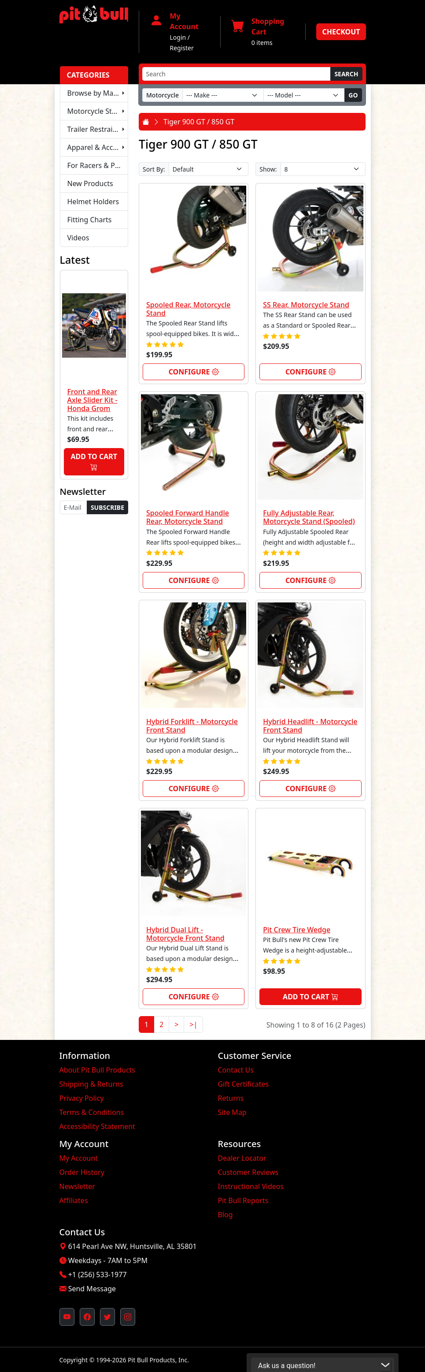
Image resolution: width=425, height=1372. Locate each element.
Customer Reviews (248, 1172)
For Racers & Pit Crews (98, 165)
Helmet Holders (93, 201)
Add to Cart (94, 462)
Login (178, 37)
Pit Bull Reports (243, 1200)
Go (353, 95)
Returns (231, 1098)
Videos (78, 238)
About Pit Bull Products (97, 1070)
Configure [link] (194, 371)
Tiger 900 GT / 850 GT (198, 122)
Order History (81, 1172)
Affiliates (73, 1200)
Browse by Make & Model (98, 93)
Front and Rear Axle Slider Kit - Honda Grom (92, 400)
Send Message (92, 1288)
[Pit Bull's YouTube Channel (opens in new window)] (66, 1317)
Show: (268, 169)
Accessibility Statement (97, 1126)
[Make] (223, 95)
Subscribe (107, 507)
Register (182, 48)
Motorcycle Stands (97, 111)
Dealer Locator (242, 1158)
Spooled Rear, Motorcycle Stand (188, 309)
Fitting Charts (89, 219)
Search (346, 74)
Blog (225, 1214)
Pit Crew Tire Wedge (296, 930)
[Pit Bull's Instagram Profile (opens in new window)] (127, 1317)
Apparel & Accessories (98, 147)
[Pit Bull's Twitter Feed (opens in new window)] (107, 1317)
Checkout (341, 32)
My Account (78, 1158)
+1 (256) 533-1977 (97, 1274)
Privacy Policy (81, 1098)
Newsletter (77, 1186)
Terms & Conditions (91, 1112)
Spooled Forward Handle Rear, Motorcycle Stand (187, 517)
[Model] (304, 95)
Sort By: (154, 169)
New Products (90, 183)
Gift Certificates (243, 1084)
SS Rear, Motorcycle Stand (306, 305)
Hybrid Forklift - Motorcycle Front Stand (192, 726)
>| (193, 1024)
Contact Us (236, 1070)
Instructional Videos (251, 1186)
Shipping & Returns (91, 1084)
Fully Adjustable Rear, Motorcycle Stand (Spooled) (309, 517)
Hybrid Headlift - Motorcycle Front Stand (310, 726)
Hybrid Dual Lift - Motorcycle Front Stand (185, 934)
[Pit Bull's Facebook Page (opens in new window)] (87, 1317)
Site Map (232, 1112)
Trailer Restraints (95, 129)
